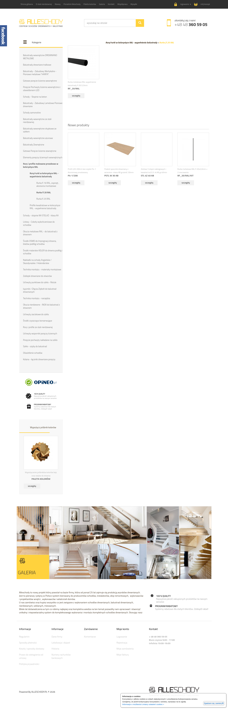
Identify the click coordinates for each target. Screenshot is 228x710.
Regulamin (24, 636)
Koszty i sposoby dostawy (31, 648)
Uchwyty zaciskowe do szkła (36, 314)
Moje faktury (123, 654)
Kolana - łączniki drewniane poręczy (39, 359)
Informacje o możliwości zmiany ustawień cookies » (143, 704)
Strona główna (27, 4)
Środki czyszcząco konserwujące (37, 320)
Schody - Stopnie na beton (35, 96)
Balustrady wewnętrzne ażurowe (38, 138)
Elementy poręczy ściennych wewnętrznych (42, 157)
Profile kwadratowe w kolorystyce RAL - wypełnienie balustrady (45, 207)
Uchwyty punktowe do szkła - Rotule (39, 282)
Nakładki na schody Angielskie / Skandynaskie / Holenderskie (37, 261)
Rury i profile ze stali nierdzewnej (38, 327)
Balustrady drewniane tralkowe (37, 64)
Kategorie (36, 42)
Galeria (102, 4)
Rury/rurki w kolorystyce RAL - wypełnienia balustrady (44, 175)
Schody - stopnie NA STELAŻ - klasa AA (41, 215)
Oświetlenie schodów (32, 352)
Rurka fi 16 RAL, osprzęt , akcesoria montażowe (47, 184)
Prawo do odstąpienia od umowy (31, 656)
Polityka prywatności (29, 664)
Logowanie (122, 636)
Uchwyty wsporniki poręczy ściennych (40, 333)
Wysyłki (133, 4)
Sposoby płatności (28, 642)
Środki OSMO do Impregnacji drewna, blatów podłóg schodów (39, 242)
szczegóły (32, 486)
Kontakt (111, 4)
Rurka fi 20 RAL (43, 192)
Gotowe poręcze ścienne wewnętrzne (40, 80)
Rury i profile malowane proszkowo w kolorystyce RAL (40, 165)
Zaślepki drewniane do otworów (37, 276)
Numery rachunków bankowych (61, 656)
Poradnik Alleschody (71, 4)
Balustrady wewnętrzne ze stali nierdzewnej (37, 120)
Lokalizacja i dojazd (61, 642)
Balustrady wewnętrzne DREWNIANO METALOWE (40, 57)
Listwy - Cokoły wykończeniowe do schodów (39, 223)
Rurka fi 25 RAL (43, 198)
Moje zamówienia (125, 648)
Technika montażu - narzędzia (36, 298)
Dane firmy (57, 636)
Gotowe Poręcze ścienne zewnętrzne (39, 151)
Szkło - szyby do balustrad (35, 346)
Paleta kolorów (89, 4)
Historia (55, 648)
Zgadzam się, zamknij (214, 703)
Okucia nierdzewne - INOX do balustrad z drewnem (41, 306)
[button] (183, 4)
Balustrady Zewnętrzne (33, 144)
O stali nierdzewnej (44, 4)
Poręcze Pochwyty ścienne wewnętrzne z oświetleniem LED (41, 88)
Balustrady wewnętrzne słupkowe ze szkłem (39, 130)
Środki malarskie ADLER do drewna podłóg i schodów (42, 252)
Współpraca (122, 4)
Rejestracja (122, 642)
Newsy (57, 4)
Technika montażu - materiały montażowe (42, 269)
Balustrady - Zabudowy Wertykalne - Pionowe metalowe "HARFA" (39, 73)
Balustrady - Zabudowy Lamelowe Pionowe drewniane (42, 104)
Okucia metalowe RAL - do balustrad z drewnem (40, 233)
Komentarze (90, 636)
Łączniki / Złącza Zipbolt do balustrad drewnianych (39, 290)
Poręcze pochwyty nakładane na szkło (40, 340)
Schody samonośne (32, 112)
